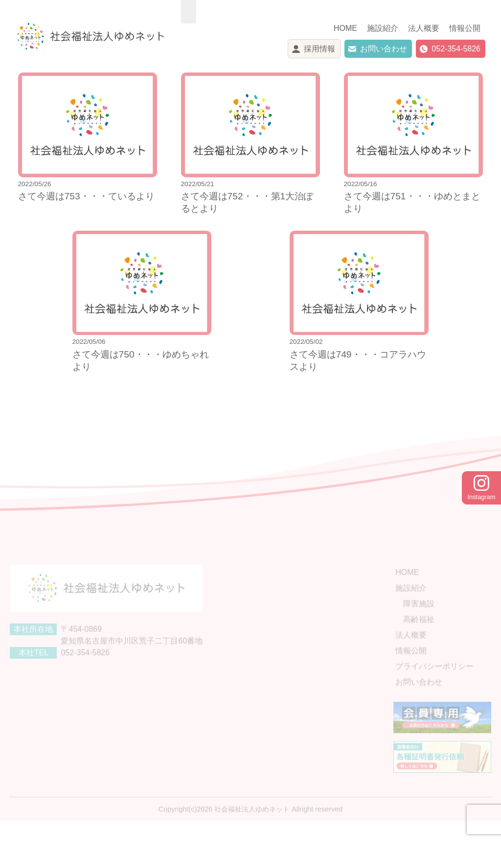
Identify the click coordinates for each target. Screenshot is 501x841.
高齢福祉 (418, 631)
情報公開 (464, 28)
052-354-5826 (456, 49)
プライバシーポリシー (434, 678)
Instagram (482, 488)
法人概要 (423, 28)
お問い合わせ (383, 49)
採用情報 (319, 49)
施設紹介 (382, 28)
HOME (345, 28)
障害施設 (418, 615)
